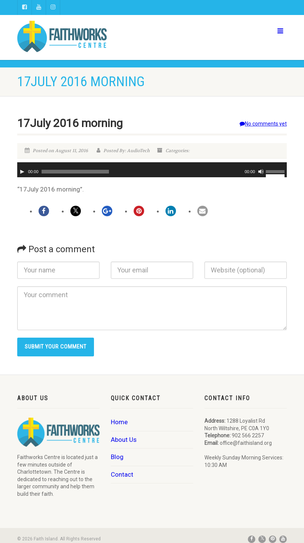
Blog (117, 457)
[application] (152, 169)
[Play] (22, 172)
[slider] (75, 172)
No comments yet (263, 124)
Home (119, 422)
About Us (124, 439)
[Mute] (261, 172)
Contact (122, 474)
